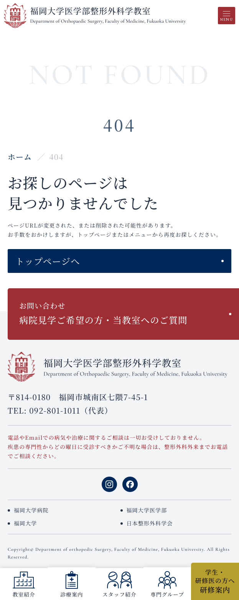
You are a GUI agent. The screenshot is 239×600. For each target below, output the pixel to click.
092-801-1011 (54, 410)
